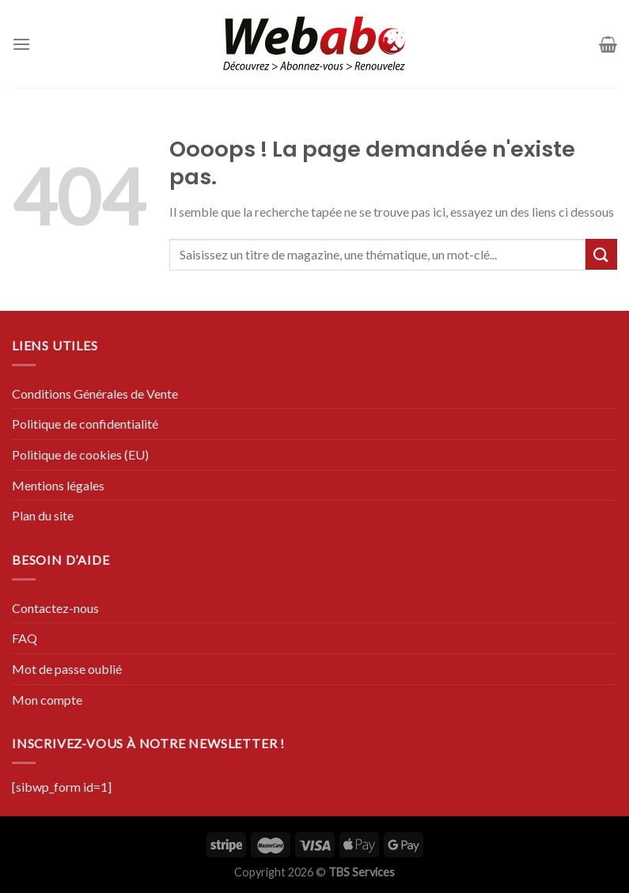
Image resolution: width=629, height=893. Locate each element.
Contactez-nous (55, 607)
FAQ (24, 637)
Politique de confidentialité (85, 423)
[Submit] (601, 254)
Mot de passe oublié (67, 668)
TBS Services (361, 872)
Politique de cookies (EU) (80, 454)
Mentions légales (58, 485)
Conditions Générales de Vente (95, 393)
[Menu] (21, 44)
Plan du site (43, 515)
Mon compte (47, 699)
